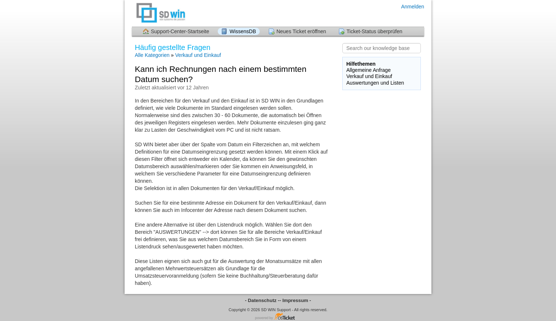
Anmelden (412, 6)
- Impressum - (295, 300)
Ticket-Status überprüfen (375, 31)
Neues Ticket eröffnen (301, 31)
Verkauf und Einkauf (198, 55)
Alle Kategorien (152, 55)
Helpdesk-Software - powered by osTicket (278, 317)
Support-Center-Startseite (180, 31)
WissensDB (242, 31)
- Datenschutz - (262, 300)
